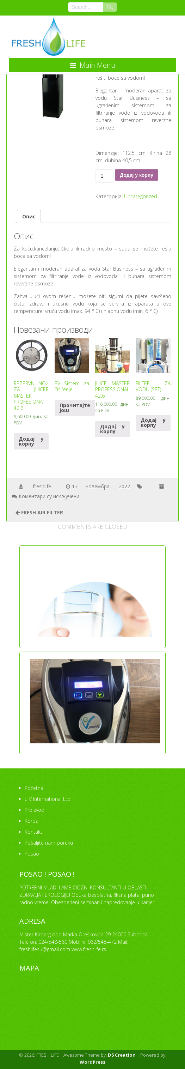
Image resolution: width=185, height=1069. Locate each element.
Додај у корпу (136, 175)
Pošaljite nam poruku (49, 842)
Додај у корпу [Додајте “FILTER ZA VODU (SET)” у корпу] (153, 422)
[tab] (29, 216)
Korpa (31, 820)
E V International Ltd (47, 799)
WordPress (92, 1062)
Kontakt (33, 831)
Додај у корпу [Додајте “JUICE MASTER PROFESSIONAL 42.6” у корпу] (112, 429)
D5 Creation (122, 1055)
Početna (34, 788)
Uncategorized (140, 196)
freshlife (42, 486)
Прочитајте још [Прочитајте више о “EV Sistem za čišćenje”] (75, 407)
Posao (32, 853)
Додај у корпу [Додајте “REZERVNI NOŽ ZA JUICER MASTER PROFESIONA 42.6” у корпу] (31, 441)
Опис (29, 216)
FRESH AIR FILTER (42, 512)
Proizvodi (35, 810)
